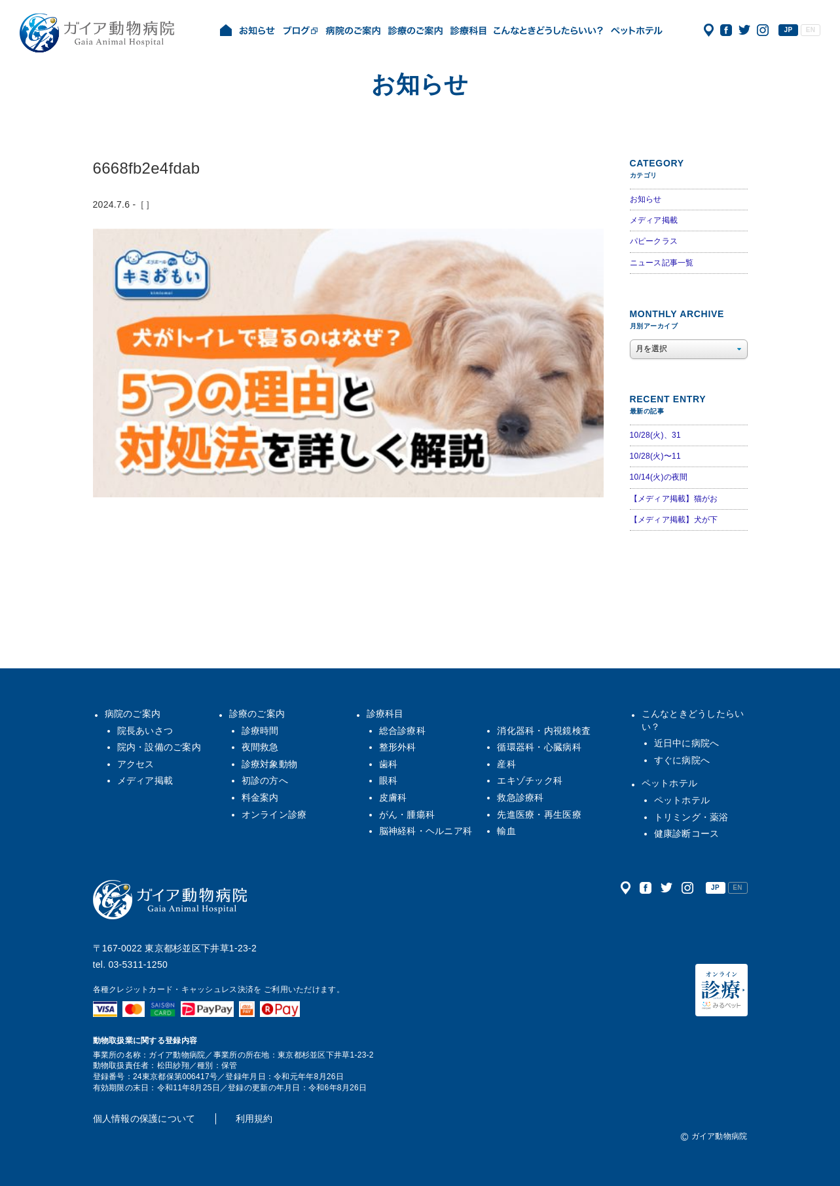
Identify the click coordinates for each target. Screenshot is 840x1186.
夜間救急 (260, 747)
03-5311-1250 (138, 964)
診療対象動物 (270, 764)
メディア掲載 (654, 220)
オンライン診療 (274, 814)
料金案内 (260, 797)
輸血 (506, 831)
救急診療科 (520, 797)
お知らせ (646, 199)
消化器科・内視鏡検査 (544, 730)
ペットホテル (670, 783)
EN (810, 29)
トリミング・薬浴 (691, 817)
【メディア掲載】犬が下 (674, 519)
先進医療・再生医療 (539, 814)
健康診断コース (687, 833)
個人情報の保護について (144, 1118)
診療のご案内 (257, 713)
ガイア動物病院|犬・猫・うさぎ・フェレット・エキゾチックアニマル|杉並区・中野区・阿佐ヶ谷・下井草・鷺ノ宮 (97, 32)
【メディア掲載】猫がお (674, 498)
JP (788, 29)
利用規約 (254, 1118)
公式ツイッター (744, 30)
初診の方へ (265, 780)
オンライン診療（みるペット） (721, 990)
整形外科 (397, 747)
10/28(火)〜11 (655, 456)
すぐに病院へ (682, 760)
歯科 (388, 764)
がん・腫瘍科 (407, 814)
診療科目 (385, 713)
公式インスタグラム (762, 30)
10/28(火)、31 (655, 435)
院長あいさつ (145, 730)
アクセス (708, 30)
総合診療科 (402, 730)
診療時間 (260, 730)
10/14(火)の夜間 (659, 477)
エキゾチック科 (529, 780)
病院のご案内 (133, 713)
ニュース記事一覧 (662, 262)
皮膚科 (393, 797)
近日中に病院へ (687, 743)
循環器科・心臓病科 (539, 747)
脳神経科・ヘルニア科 (426, 831)
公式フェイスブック (726, 30)
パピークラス (654, 241)
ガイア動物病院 (170, 899)
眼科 (388, 780)
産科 (506, 764)
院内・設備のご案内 (159, 747)
